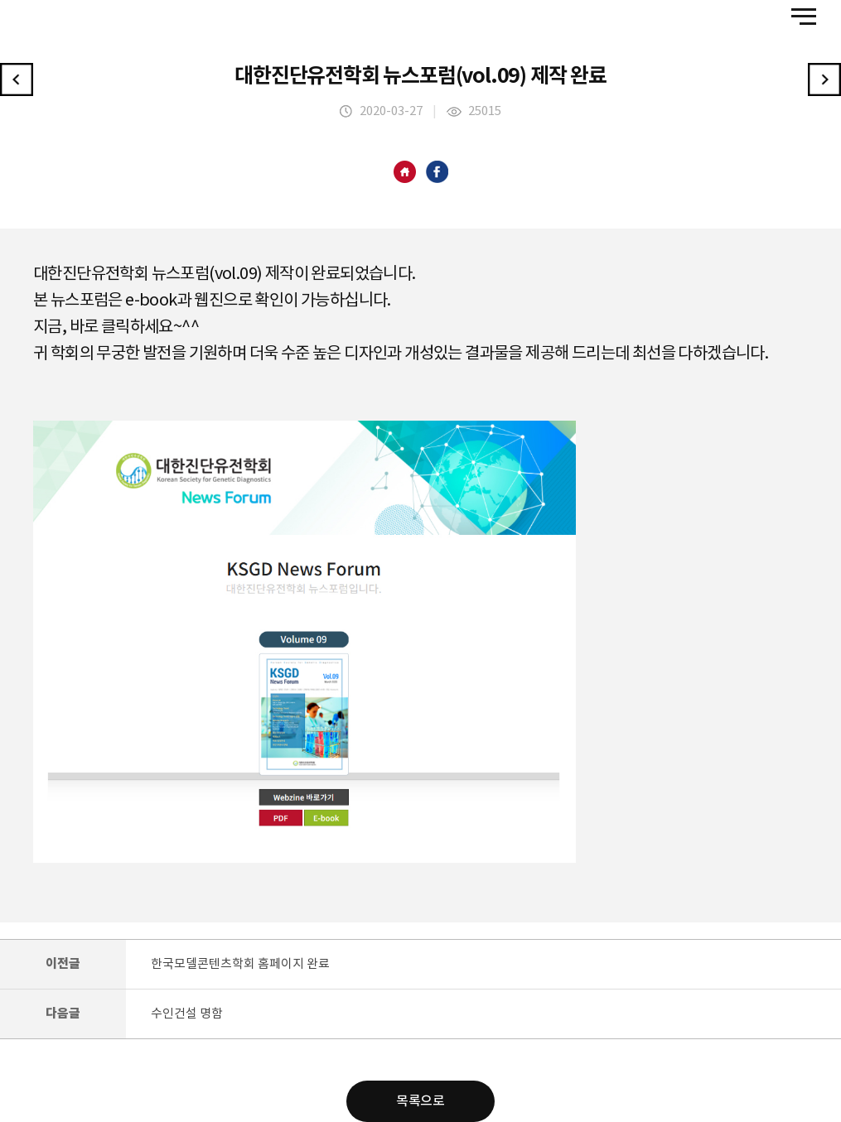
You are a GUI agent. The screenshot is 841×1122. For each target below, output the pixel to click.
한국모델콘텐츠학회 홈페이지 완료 (240, 964)
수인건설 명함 (187, 1014)
